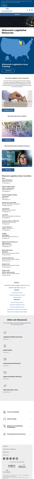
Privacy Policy (26, 475)
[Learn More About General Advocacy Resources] (6, 365)
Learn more (9, 140)
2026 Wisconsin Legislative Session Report (17, 309)
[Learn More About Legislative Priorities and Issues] (6, 339)
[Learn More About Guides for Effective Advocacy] (6, 378)
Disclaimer (14, 476)
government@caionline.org (17, 324)
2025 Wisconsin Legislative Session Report (17, 311)
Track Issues (8, 70)
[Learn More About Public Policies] (6, 352)
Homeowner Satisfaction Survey (17, 304)
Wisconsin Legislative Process (17, 307)
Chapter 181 (22, 287)
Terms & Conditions (7, 476)
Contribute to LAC (9, 111)
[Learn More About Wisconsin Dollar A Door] (7, 392)
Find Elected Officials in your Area (17, 295)
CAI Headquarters (17, 297)
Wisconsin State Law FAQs (17, 302)
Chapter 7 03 (27, 285)
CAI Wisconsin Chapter (17, 292)
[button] (27, 10)
